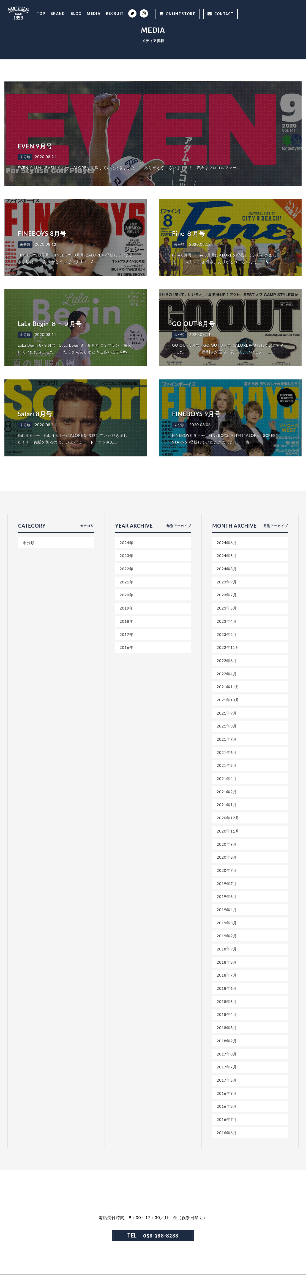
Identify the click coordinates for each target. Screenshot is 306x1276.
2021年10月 (228, 700)
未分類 (29, 542)
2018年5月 (227, 1002)
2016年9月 (227, 1094)
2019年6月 (227, 897)
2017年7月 (227, 1068)
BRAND (57, 14)
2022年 (126, 568)
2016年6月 (227, 1134)
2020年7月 (227, 871)
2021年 (126, 582)
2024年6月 (227, 542)
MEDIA (93, 14)
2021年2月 (227, 792)
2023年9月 (227, 582)
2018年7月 (227, 976)
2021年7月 (227, 739)
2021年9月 (227, 713)
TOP (40, 14)
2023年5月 (227, 608)
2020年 (126, 595)
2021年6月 (227, 752)
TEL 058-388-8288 (153, 1237)
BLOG (75, 14)
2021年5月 (227, 766)
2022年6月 (227, 660)
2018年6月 (227, 989)
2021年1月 (227, 805)
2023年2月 (227, 634)
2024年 (126, 542)
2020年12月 (228, 818)
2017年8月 (227, 1055)
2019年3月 (227, 923)
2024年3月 (227, 568)
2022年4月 (227, 674)
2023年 (126, 555)
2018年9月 (227, 949)
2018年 (126, 621)
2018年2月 (227, 1042)
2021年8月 (227, 726)
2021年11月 (228, 687)
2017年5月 (227, 1081)
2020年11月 (228, 831)
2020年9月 (227, 844)
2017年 (126, 634)
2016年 (126, 647)
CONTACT (220, 14)
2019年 (126, 608)
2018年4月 (227, 1015)
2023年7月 (227, 595)
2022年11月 (228, 647)
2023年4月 (227, 621)
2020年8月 (227, 858)
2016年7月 (227, 1120)
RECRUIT (115, 14)
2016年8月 (227, 1107)
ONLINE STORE (177, 14)
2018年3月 (227, 1028)
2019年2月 (227, 937)
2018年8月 (227, 963)
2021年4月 (227, 779)
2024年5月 (227, 555)
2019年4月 (227, 910)
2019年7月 (227, 884)
